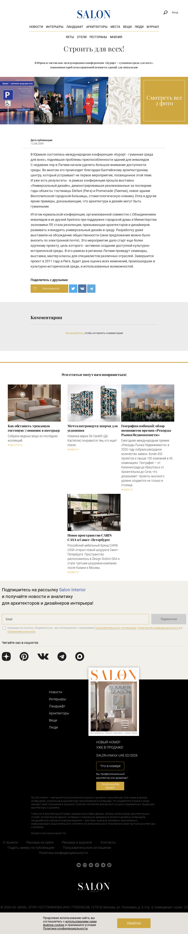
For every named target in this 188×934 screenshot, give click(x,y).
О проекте (10, 842)
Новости (36, 27)
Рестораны (98, 37)
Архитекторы (97, 27)
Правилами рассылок (21, 631)
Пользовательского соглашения (115, 627)
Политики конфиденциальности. (65, 928)
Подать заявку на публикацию (31, 848)
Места (115, 27)
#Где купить (15, 445)
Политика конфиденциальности (63, 853)
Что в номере (110, 766)
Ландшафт (74, 27)
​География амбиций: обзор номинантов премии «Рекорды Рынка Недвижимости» (146, 430)
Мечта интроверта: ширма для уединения (92, 428)
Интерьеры (54, 27)
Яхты (70, 37)
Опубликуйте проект (110, 786)
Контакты (108, 842)
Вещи (127, 27)
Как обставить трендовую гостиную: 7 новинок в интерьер (34, 428)
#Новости (73, 450)
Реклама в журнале (77, 842)
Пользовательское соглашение (87, 848)
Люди (139, 27)
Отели (82, 37)
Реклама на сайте (39, 842)
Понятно (134, 923)
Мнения (116, 37)
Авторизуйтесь (74, 333)
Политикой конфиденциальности (159, 627)
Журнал (152, 27)
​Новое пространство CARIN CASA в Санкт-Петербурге (89, 537)
